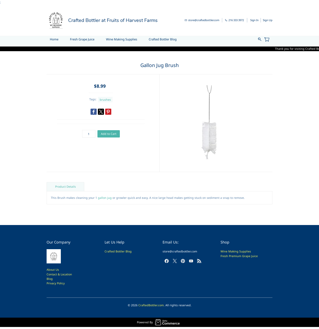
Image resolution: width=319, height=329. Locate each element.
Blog (50, 279)
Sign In (254, 20)
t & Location (64, 274)
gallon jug (105, 198)
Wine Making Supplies (236, 251)
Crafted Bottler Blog (118, 251)
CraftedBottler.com (151, 305)
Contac (51, 274)
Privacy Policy (56, 283)
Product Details (65, 186)
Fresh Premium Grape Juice (239, 256)
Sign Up (267, 20)
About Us (53, 270)
